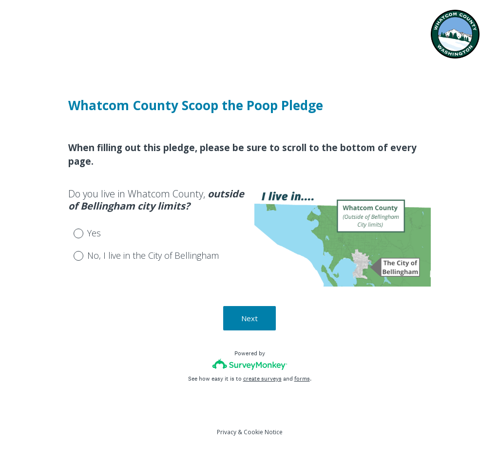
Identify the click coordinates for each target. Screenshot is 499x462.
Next (249, 318)
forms (302, 379)
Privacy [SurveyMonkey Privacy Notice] (226, 432)
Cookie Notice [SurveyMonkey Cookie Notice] (263, 432)
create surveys (262, 379)
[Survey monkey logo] (249, 364)
